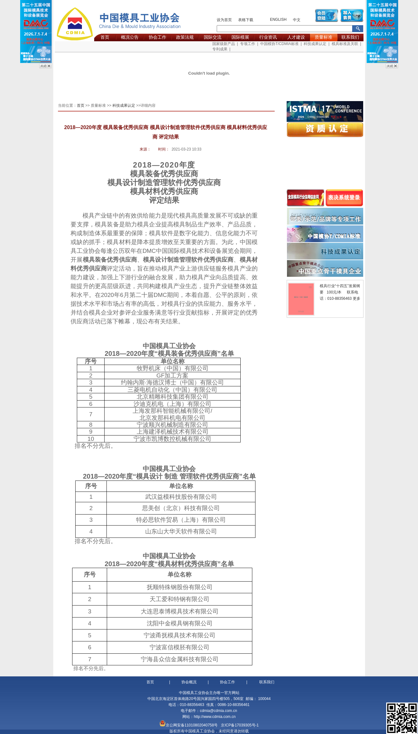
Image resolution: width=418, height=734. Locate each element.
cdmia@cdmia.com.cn (218, 710)
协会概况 (189, 682)
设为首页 (224, 20)
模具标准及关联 (345, 44)
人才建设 (296, 37)
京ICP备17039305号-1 (240, 725)
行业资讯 (268, 37)
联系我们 (350, 37)
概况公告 (130, 37)
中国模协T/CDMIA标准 (279, 44)
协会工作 (157, 37)
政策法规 (185, 37)
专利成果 (219, 49)
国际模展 (240, 37)
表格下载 (245, 20)
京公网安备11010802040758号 (192, 725)
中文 (297, 20)
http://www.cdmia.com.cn (215, 716)
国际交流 (212, 37)
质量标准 (323, 37)
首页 (104, 37)
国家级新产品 (223, 44)
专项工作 (247, 44)
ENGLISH (278, 19)
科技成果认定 (315, 44)
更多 (356, 298)
